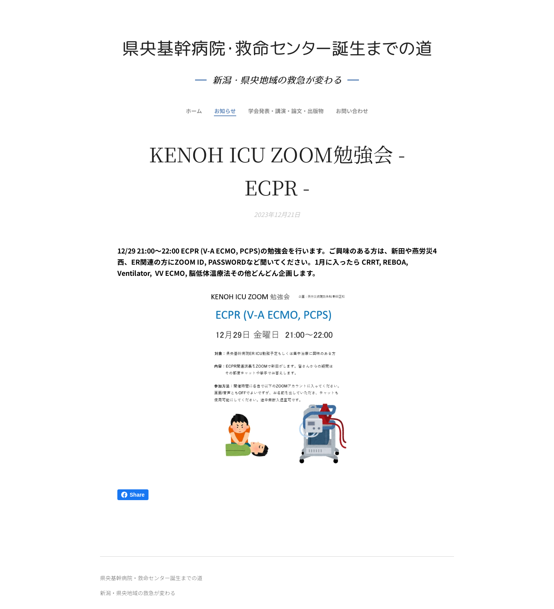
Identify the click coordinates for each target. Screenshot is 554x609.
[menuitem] (192, 110)
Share (133, 495)
